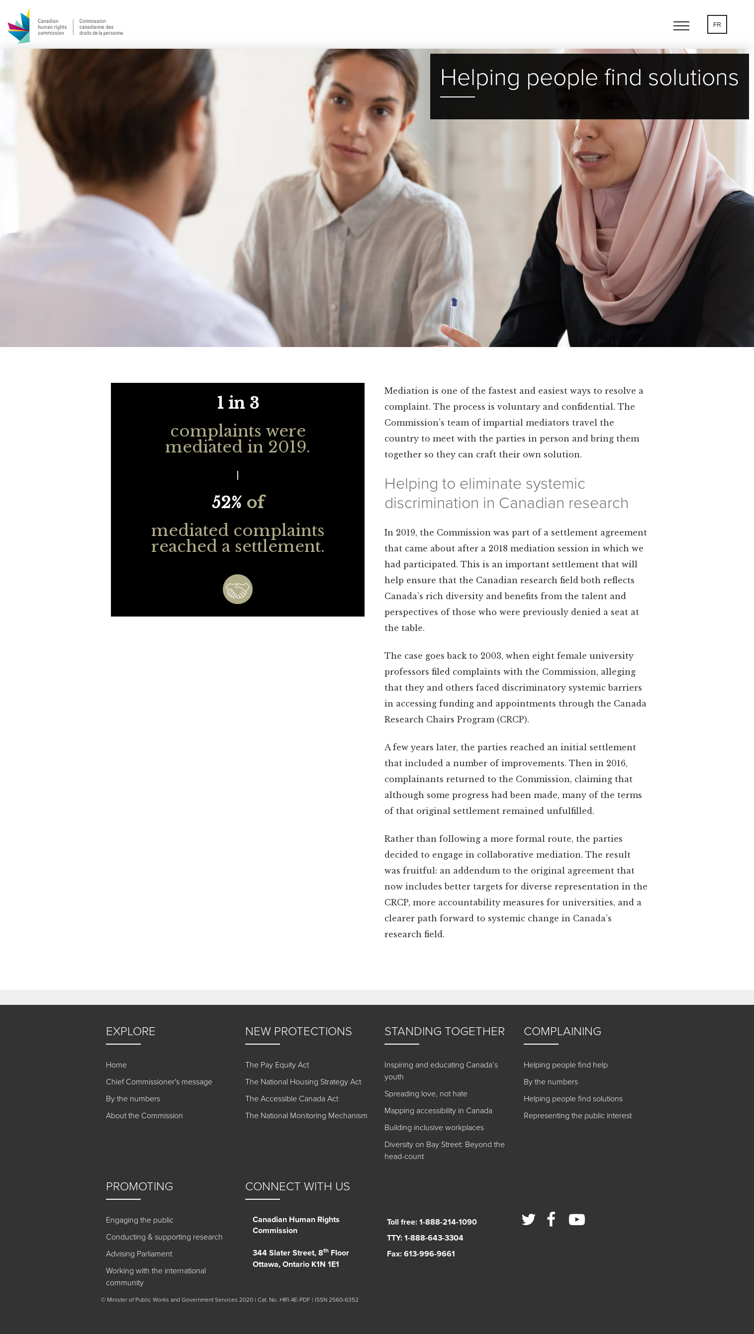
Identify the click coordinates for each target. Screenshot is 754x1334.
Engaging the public (140, 1220)
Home (116, 1065)
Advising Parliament (139, 1254)
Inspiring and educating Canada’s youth (441, 1071)
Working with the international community (156, 1277)
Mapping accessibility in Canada (438, 1111)
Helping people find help (566, 1065)
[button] (685, 27)
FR (717, 24)
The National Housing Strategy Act (303, 1082)
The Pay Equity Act (277, 1065)
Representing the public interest (578, 1116)
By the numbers (133, 1099)
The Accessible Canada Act (291, 1099)
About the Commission (144, 1116)
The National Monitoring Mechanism (306, 1116)
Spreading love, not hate (426, 1094)
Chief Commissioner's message (159, 1082)
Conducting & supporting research (164, 1237)
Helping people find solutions (573, 1099)
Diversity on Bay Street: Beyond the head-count (444, 1150)
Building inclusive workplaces (434, 1128)
